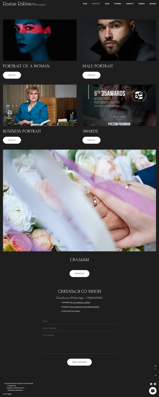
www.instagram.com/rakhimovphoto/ (84, 307)
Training (117, 4)
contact (12, 75)
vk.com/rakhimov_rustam (80, 302)
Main (85, 4)
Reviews (153, 4)
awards (141, 4)
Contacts (129, 4)
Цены (107, 4)
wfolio (9, 394)
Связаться (79, 273)
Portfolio (96, 4)
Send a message (79, 362)
